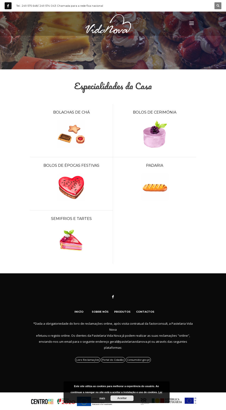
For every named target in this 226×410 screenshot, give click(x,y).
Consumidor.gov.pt (138, 359)
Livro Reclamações (87, 359)
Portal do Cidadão (113, 359)
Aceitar (122, 398)
